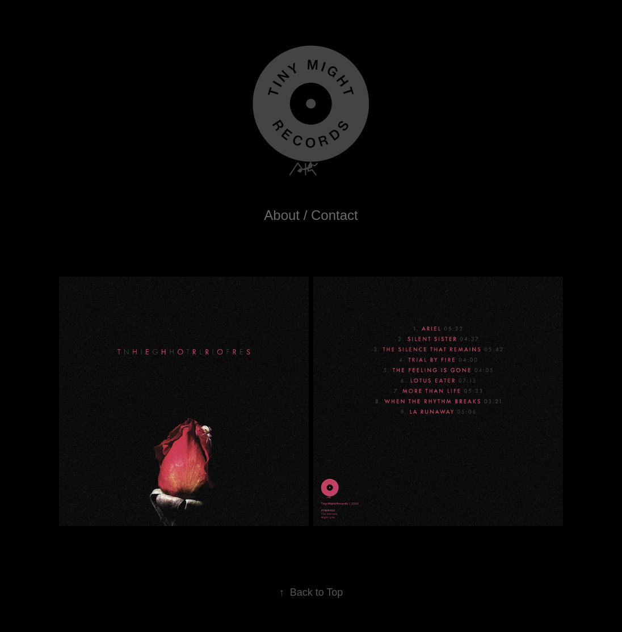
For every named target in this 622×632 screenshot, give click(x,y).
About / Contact (311, 215)
